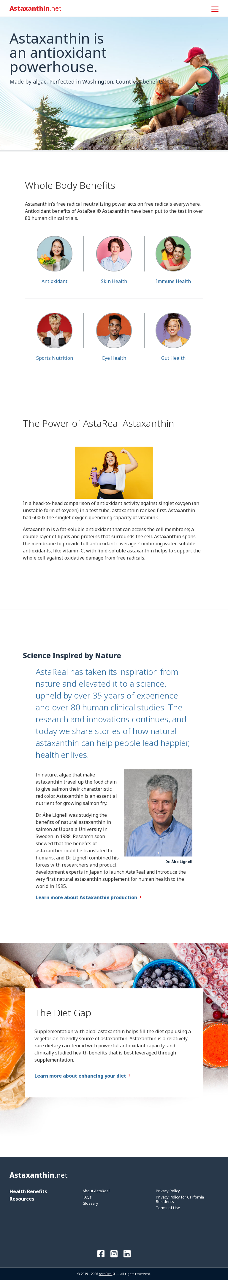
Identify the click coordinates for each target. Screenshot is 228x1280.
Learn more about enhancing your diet (80, 1075)
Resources (22, 1199)
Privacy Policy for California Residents (180, 1199)
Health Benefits (28, 1191)
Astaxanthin (35, 8)
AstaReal (106, 1273)
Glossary (90, 1203)
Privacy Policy (168, 1190)
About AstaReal (96, 1190)
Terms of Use (168, 1207)
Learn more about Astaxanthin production (86, 897)
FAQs (87, 1197)
